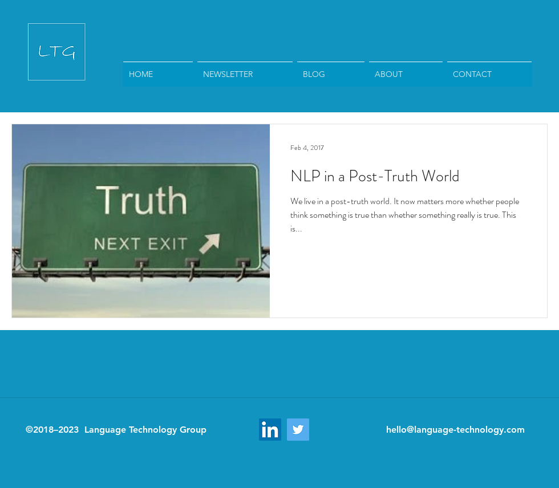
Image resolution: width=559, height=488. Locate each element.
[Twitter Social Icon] (298, 429)
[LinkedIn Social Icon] (270, 429)
